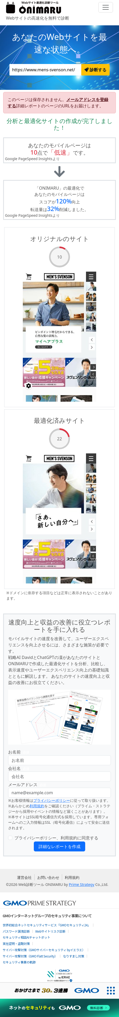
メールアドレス (28, 785)
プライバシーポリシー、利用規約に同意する (56, 838)
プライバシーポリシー (51, 800)
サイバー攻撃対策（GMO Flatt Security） (30, 956)
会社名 (19, 768)
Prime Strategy (81, 884)
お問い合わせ (48, 877)
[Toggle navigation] (105, 7)
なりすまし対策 (73, 956)
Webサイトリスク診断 (50, 931)
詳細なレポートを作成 (59, 846)
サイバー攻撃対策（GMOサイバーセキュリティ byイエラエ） (44, 950)
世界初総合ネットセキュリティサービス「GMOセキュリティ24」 (46, 925)
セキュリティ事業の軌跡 (19, 962)
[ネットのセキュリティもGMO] (59, 1008)
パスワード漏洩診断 (16, 931)
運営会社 (24, 877)
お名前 (19, 752)
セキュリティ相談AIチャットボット (26, 937)
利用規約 (37, 805)
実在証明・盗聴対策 (16, 943)
